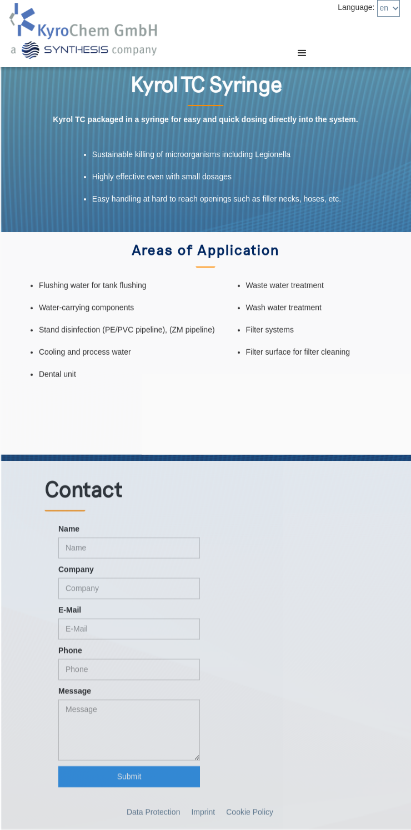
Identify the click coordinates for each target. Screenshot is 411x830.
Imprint (203, 816)
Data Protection (154, 816)
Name (68, 533)
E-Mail (69, 614)
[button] (388, 8)
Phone (70, 654)
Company (76, 573)
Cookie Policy (249, 816)
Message (74, 695)
